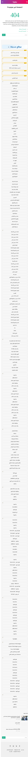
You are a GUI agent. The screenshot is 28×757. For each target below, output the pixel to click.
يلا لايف (14, 483)
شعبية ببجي (14, 306)
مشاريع (14, 364)
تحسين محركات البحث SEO (14, 68)
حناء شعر (14, 325)
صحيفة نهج (14, 112)
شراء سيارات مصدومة (14, 465)
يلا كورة (14, 515)
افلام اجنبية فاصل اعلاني (14, 651)
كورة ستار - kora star (14, 535)
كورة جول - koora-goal (14, 564)
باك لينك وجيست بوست (14, 208)
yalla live (14, 499)
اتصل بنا (10, 751)
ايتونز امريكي (14, 245)
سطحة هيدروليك (14, 438)
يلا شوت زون (14, 701)
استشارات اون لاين (14, 144)
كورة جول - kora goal (14, 533)
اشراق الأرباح (14, 176)
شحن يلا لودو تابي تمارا (14, 282)
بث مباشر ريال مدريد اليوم (14, 481)
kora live (14, 546)
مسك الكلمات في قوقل (14, 83)
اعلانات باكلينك (14, 370)
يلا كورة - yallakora (14, 543)
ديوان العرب (14, 362)
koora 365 (14, 551)
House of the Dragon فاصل (14, 643)
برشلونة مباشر (14, 383)
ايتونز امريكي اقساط (14, 287)
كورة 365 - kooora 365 (14, 591)
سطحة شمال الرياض (14, 441)
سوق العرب (14, 346)
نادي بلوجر (14, 120)
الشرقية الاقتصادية (14, 101)
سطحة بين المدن (14, 436)
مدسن (14, 133)
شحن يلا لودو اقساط (14, 250)
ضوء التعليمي (14, 78)
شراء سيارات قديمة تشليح (14, 468)
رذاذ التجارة (14, 155)
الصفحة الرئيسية (21, 31)
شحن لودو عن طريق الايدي (14, 303)
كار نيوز (14, 115)
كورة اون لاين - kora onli (14, 530)
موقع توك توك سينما (14, 649)
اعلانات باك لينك (14, 367)
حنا (14, 327)
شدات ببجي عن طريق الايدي (14, 277)
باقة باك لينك (14, 65)
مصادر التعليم (14, 210)
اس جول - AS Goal (14, 594)
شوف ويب (14, 96)
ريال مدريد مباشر (14, 385)
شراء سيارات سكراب (14, 454)
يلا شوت (14, 375)
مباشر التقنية (14, 165)
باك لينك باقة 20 (14, 348)
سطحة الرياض (14, 430)
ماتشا (14, 330)
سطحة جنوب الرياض (14, 446)
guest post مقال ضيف (14, 343)
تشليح (14, 452)
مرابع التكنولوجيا (14, 91)
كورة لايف (14, 509)
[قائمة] (26, 2)
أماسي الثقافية (14, 128)
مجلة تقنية (14, 213)
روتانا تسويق (14, 136)
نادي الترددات (14, 141)
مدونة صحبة (14, 168)
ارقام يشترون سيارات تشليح (14, 462)
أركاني (14, 163)
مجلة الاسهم (14, 99)
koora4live (14, 506)
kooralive (14, 549)
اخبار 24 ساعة (14, 221)
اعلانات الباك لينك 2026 (14, 205)
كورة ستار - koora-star (14, 562)
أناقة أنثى (14, 125)
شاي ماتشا (14, 333)
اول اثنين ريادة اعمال (14, 52)
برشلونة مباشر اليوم (14, 491)
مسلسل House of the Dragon (14, 646)
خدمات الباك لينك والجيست (14, 340)
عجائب (14, 123)
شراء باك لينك (14, 181)
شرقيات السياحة (14, 171)
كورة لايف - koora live (14, 680)
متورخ (14, 131)
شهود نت (14, 160)
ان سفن (14, 88)
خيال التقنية (14, 93)
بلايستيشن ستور (14, 311)
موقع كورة (14, 638)
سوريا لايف (14, 538)
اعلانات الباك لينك (14, 194)
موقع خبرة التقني (14, 117)
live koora (14, 667)
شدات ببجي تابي (14, 239)
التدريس (14, 197)
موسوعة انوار (14, 173)
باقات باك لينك (14, 189)
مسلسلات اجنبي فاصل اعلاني (14, 654)
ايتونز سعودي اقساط (14, 247)
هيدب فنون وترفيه (14, 224)
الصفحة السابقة (21, 29)
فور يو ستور (14, 271)
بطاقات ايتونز (14, 309)
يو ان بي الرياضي (14, 216)
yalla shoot (14, 377)
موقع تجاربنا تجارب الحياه (14, 359)
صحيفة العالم (14, 226)
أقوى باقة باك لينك (14, 354)
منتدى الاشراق (14, 202)
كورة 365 (14, 473)
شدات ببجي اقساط (14, 231)
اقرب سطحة (14, 449)
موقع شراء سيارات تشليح (14, 460)
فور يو (14, 293)
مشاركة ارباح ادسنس (14, 55)
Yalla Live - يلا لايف (14, 583)
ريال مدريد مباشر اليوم (14, 488)
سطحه (14, 433)
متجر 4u (14, 274)
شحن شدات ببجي (14, 295)
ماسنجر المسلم (14, 73)
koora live (14, 519)
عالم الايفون (14, 104)
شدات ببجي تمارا (14, 234)
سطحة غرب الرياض (14, 444)
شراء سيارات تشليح (14, 457)
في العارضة (14, 512)
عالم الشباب (14, 60)
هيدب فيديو (14, 149)
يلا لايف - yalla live (14, 541)
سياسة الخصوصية (16, 751)
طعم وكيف (14, 157)
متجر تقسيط (14, 261)
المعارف (14, 147)
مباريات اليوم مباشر (14, 380)
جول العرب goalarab (14, 478)
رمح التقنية (14, 152)
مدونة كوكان (14, 109)
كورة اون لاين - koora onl (14, 586)
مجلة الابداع (14, 139)
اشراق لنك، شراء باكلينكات (14, 192)
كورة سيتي (14, 475)
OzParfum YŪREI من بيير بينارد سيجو (12, 729)
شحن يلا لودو (14, 301)
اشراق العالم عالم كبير (14, 200)
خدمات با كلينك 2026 (14, 356)
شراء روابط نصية (14, 186)
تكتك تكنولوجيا (14, 107)
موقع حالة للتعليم (14, 218)
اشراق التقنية (14, 85)
